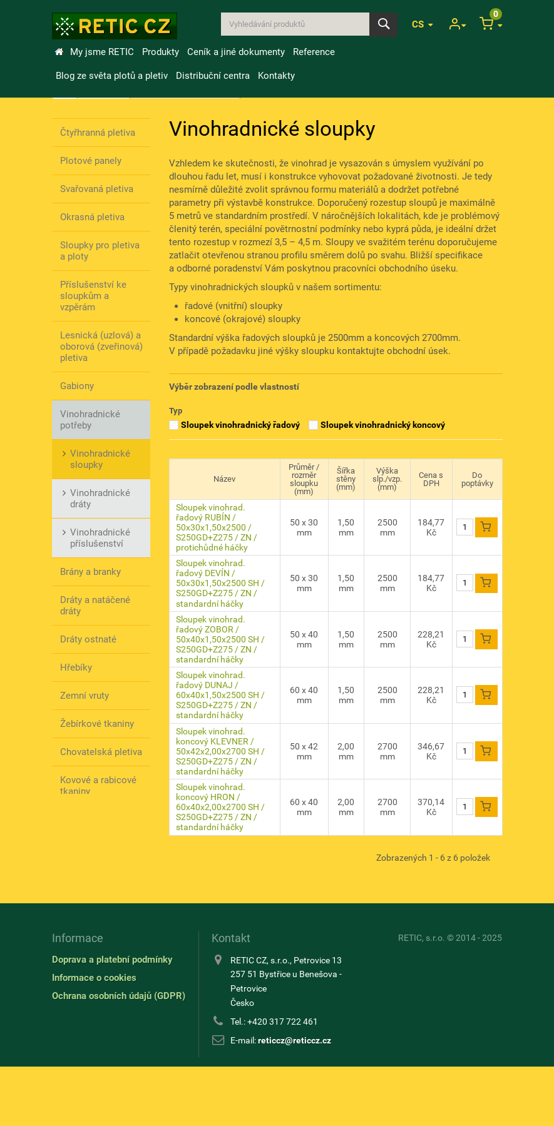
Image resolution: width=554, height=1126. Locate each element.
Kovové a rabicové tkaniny (98, 785)
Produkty (160, 52)
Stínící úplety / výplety (90, 825)
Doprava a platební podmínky (112, 1018)
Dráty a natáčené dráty (95, 605)
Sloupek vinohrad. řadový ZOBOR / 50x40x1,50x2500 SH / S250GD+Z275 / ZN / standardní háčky (220, 639)
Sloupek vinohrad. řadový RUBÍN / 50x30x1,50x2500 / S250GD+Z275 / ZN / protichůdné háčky (216, 527)
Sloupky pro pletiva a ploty (100, 251)
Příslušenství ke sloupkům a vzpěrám (93, 296)
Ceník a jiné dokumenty (236, 52)
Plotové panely (90, 160)
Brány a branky (90, 571)
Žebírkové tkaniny (97, 723)
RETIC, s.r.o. (421, 997)
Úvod (59, 52)
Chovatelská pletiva (101, 752)
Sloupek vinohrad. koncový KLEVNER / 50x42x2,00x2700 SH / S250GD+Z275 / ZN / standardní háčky (220, 751)
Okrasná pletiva (92, 217)
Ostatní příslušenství (86, 892)
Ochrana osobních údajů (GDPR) (118, 1054)
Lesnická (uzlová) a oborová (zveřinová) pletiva (101, 346)
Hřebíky (76, 667)
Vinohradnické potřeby (90, 419)
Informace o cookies (94, 1036)
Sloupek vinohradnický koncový (383, 425)
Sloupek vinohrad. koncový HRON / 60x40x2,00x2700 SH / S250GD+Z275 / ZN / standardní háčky (220, 807)
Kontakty (276, 75)
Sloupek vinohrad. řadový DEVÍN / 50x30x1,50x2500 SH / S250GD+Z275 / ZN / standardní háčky (220, 583)
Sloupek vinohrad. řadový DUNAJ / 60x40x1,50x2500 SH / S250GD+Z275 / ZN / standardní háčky (220, 695)
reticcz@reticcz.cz (294, 1099)
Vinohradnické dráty (100, 498)
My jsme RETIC (102, 52)
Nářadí (74, 859)
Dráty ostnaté (88, 639)
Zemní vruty (84, 695)
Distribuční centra (213, 75)
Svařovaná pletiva (96, 189)
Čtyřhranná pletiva (97, 132)
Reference (314, 52)
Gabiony (77, 386)
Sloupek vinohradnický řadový (240, 425)
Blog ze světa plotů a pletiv (112, 75)
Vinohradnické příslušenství (100, 538)
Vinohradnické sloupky (100, 459)
